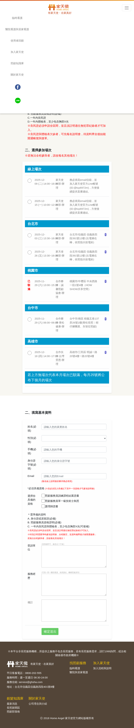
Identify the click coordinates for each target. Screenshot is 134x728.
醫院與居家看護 (79, 672)
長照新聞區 (13, 707)
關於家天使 (17, 74)
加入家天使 (17, 51)
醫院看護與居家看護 (17, 29)
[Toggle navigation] (126, 8)
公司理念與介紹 (38, 703)
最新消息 (12, 703)
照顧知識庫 (17, 63)
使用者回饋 (17, 40)
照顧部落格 (13, 711)
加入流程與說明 (102, 668)
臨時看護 (17, 17)
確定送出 (50, 631)
